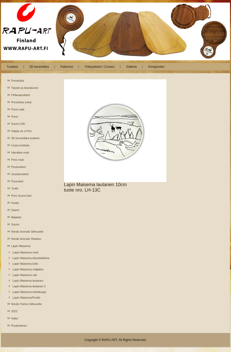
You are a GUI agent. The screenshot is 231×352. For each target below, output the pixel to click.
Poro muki (17, 159)
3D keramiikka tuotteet (25, 138)
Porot (14, 116)
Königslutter (156, 67)
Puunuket (17, 181)
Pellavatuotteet (20, 95)
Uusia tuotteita (20, 145)
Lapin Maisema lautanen (28, 280)
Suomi (15, 224)
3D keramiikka (39, 67)
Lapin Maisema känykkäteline (31, 258)
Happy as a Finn (21, 130)
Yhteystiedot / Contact (99, 67)
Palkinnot (66, 67)
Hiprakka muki (20, 152)
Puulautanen (19, 325)
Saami (15, 210)
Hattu (14, 318)
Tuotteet (12, 67)
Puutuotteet (18, 166)
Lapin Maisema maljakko (28, 269)
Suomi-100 (18, 123)
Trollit (14, 188)
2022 (14, 311)
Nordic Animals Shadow (26, 238)
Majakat (16, 217)
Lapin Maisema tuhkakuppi (29, 291)
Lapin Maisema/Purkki (26, 297)
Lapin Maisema (20, 246)
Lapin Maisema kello (25, 263)
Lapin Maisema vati (25, 275)
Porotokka (17, 80)
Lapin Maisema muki (25, 252)
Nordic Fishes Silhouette (26, 304)
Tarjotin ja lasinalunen (24, 87)
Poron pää (17, 109)
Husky (15, 202)
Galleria (131, 67)
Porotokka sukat (21, 102)
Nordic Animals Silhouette (27, 231)
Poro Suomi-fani (21, 195)
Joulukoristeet (20, 174)
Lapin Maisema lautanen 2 (29, 286)
